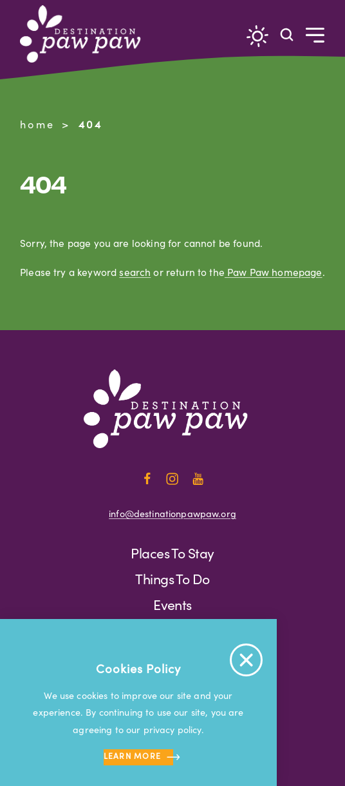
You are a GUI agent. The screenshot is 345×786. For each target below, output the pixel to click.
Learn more (139, 757)
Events (172, 604)
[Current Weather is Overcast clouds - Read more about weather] (257, 36)
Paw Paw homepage (273, 272)
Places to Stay (172, 553)
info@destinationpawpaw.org (172, 513)
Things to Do (172, 578)
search (135, 272)
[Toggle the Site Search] (286, 34)
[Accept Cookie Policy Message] (246, 660)
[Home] (85, 34)
